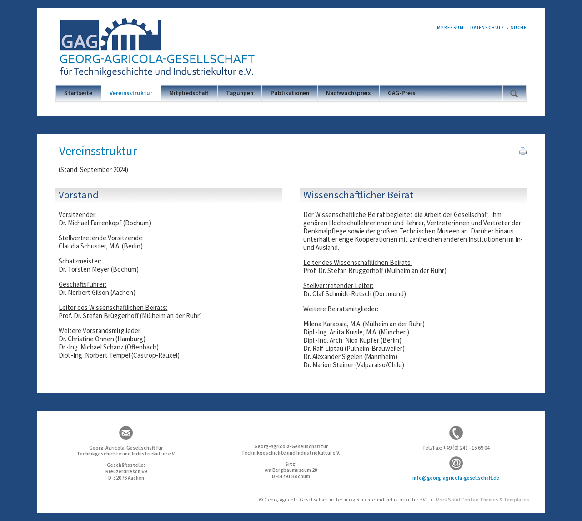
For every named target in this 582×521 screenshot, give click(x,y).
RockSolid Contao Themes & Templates (482, 499)
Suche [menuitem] (519, 27)
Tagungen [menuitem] (239, 93)
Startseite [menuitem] (78, 93)
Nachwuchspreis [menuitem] (348, 93)
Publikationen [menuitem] (290, 93)
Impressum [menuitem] (450, 27)
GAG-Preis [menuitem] (401, 93)
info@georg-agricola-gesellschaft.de (455, 478)
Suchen (514, 93)
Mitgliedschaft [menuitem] (189, 93)
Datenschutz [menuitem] (487, 27)
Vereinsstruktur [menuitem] (131, 93)
